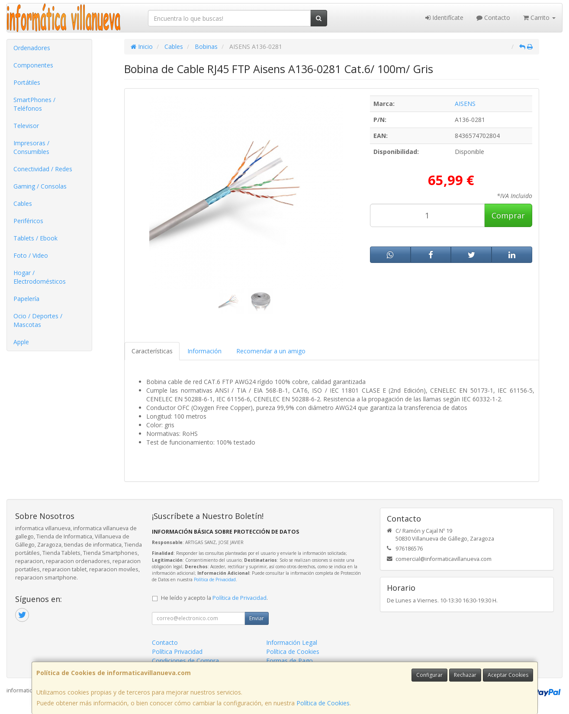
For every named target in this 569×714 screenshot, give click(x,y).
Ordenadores (31, 48)
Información (204, 351)
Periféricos (28, 221)
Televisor (26, 126)
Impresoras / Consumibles (31, 147)
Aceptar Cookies (508, 675)
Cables (22, 203)
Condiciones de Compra (185, 660)
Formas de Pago (289, 660)
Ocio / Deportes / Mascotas (37, 320)
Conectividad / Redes (42, 169)
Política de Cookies (323, 703)
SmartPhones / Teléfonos (34, 104)
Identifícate (444, 17)
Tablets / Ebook (35, 238)
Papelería (26, 299)
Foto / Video (30, 255)
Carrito (539, 17)
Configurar (429, 675)
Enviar (256, 618)
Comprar (508, 215)
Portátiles (26, 82)
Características (152, 351)
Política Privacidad (177, 651)
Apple (21, 342)
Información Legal (291, 642)
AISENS (465, 103)
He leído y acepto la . (214, 598)
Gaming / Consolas (40, 186)
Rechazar (465, 675)
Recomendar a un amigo (270, 351)
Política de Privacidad (215, 579)
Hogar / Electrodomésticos (39, 277)
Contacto (493, 17)
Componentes (33, 65)
